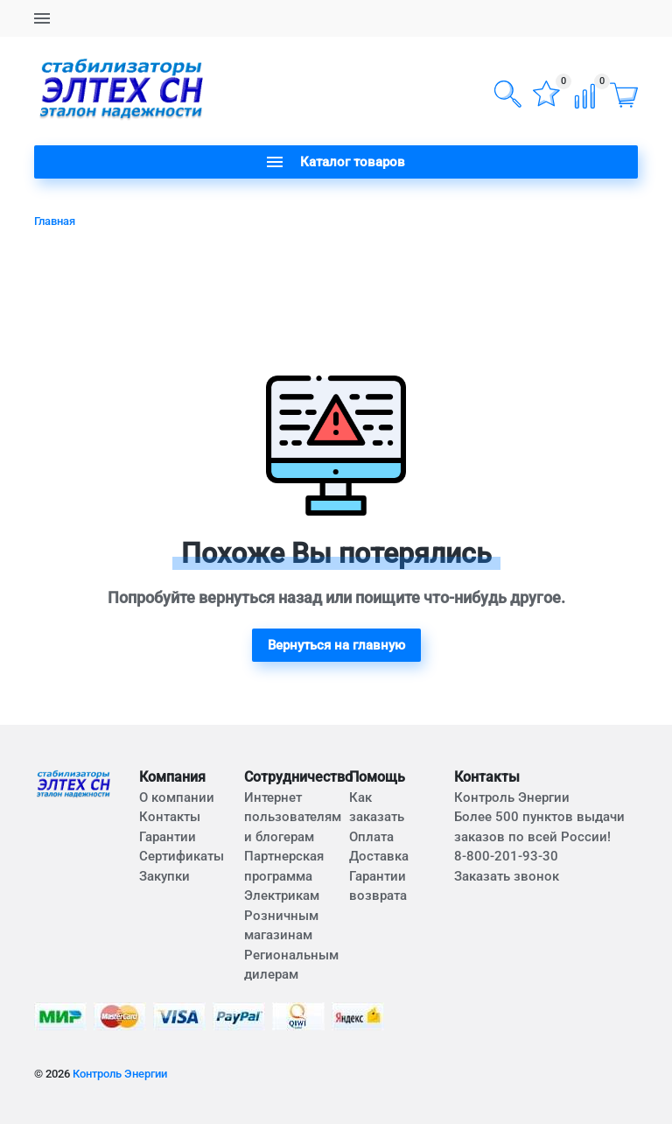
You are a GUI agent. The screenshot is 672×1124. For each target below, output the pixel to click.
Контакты (169, 817)
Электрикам (281, 895)
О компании (176, 797)
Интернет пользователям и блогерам (292, 817)
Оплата (371, 837)
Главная (54, 221)
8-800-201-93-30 (506, 856)
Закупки (164, 876)
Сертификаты (181, 856)
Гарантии (167, 837)
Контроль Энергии (120, 1073)
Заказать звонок (506, 876)
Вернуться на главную (336, 645)
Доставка (379, 856)
